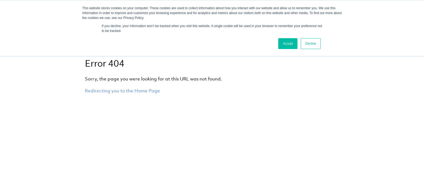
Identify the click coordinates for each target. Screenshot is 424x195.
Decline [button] (310, 44)
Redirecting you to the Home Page (122, 91)
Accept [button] (288, 44)
